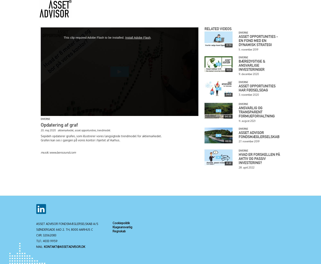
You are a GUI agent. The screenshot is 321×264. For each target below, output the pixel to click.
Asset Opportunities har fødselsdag (257, 88)
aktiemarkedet (65, 130)
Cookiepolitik (121, 223)
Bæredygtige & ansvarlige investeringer (252, 66)
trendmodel (103, 130)
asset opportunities (85, 130)
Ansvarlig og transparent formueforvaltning (257, 112)
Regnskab (119, 231)
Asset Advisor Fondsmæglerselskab (259, 135)
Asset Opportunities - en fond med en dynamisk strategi (258, 41)
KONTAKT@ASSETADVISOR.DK (64, 246)
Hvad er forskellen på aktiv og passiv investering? (259, 159)
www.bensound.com (63, 152)
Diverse (45, 119)
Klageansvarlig (122, 227)
